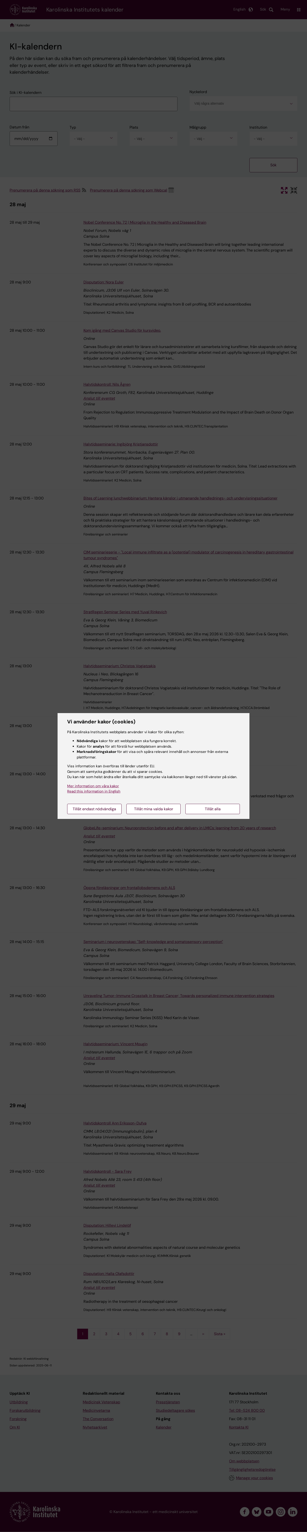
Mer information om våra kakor (93, 786)
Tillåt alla (213, 808)
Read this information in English (93, 791)
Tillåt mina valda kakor (153, 808)
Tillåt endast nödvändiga (94, 808)
